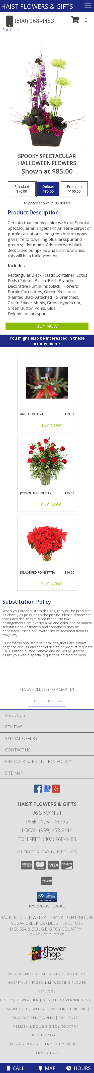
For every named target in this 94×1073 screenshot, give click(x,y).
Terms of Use (47, 1052)
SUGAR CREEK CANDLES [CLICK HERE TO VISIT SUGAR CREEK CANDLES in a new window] (35, 923)
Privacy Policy (24, 1044)
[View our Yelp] (56, 791)
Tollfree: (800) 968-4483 (47, 839)
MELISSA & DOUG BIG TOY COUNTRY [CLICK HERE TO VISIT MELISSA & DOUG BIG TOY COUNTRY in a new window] (46, 929)
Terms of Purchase (62, 1044)
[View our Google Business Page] (47, 791)
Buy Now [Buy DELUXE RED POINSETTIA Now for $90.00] (50, 584)
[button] (79, 21)
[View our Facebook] (38, 791)
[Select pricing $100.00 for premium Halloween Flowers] (74, 189)
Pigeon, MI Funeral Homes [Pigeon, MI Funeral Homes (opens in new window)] (34, 973)
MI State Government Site (68, 1000)
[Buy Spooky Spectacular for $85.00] (47, 326)
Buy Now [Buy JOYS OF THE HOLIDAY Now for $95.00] (50, 504)
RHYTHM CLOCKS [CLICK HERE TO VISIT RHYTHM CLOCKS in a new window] (47, 935)
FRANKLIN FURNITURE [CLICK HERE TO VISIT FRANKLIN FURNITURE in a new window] (71, 917)
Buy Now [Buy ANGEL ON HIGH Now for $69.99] (50, 425)
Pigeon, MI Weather (19, 1000)
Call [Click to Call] (16, 1068)
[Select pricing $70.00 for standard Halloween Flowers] (21, 189)
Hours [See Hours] (78, 1068)
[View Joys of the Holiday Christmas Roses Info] (47, 462)
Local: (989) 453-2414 (47, 830)
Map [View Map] (47, 1068)
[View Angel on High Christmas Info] (47, 383)
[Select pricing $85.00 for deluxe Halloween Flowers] (48, 189)
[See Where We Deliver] (47, 700)
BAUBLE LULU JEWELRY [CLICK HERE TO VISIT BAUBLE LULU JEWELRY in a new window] (24, 917)
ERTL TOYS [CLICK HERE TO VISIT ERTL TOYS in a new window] (73, 923)
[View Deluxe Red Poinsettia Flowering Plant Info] (47, 541)
